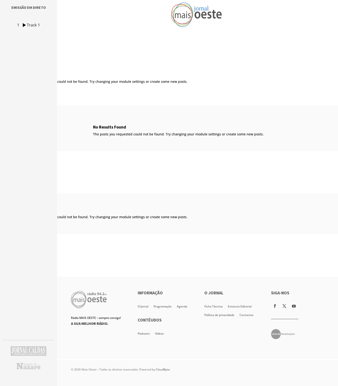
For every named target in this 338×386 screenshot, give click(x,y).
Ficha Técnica (213, 306)
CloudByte (163, 369)
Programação (163, 306)
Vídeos (159, 334)
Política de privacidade (219, 315)
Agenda (182, 306)
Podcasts (144, 334)
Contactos (246, 315)
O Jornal (143, 306)
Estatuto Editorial (240, 306)
